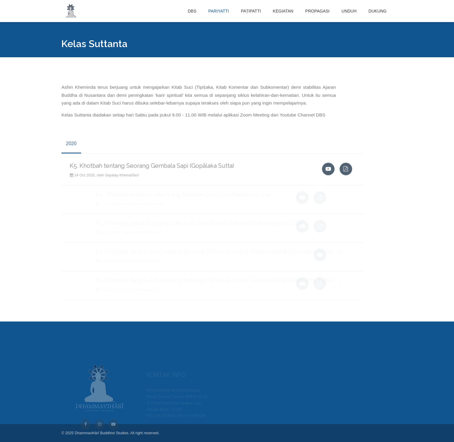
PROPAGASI (317, 11)
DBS (192, 11)
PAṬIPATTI (251, 11)
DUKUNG (377, 11)
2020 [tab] (71, 145)
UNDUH (349, 11)
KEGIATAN (283, 11)
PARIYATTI (218, 11)
